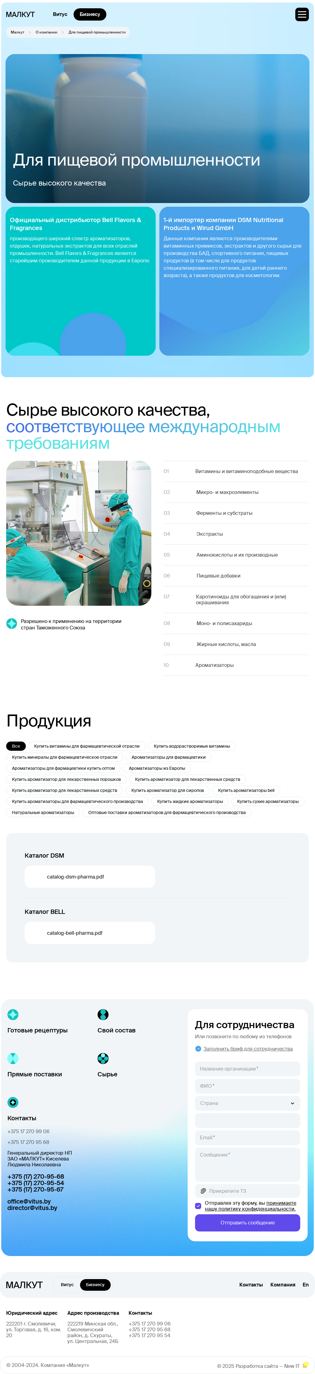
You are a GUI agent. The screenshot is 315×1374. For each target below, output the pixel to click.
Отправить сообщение (248, 1222)
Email (206, 1138)
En (306, 1285)
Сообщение (214, 1155)
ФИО (206, 1086)
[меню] (302, 14)
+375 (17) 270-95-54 (35, 1183)
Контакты (251, 1285)
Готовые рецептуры (37, 1030)
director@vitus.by (32, 1208)
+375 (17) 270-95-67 (35, 1189)
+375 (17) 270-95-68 (35, 1177)
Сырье (108, 1074)
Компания (282, 1285)
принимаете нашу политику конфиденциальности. (250, 1206)
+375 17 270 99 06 (28, 1131)
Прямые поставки (34, 1074)
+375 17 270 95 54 (149, 1335)
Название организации (228, 1069)
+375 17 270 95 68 (28, 1142)
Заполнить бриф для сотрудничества (244, 1049)
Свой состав (117, 1030)
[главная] (20, 14)
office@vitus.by (29, 1201)
